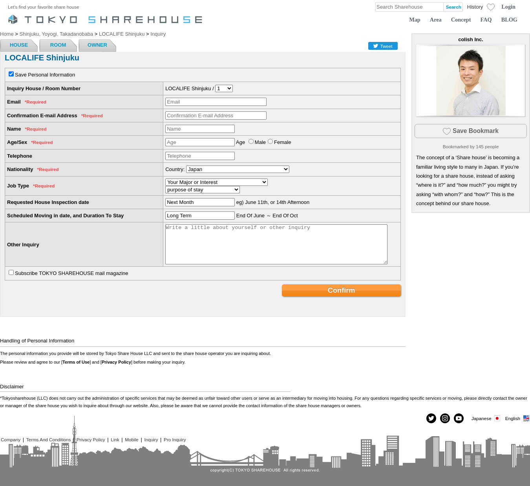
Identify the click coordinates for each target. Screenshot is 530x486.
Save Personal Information (45, 75)
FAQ (486, 19)
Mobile (131, 439)
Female (282, 142)
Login (508, 7)
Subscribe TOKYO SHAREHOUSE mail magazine (71, 273)
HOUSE (19, 45)
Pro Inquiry (175, 439)
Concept (461, 19)
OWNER (97, 45)
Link (115, 439)
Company (10, 439)
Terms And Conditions (48, 439)
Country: (175, 169)
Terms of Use (76, 362)
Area (436, 19)
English (517, 418)
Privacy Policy (116, 362)
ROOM (58, 45)
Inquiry (151, 439)
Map (414, 19)
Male (260, 142)
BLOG (509, 19)
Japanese (486, 418)
